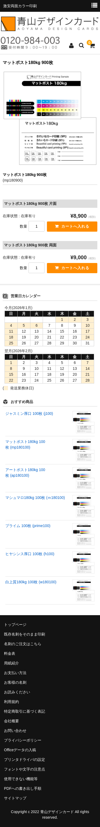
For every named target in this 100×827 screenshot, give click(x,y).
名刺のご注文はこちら (22, 644)
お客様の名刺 (15, 682)
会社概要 (11, 721)
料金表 (9, 653)
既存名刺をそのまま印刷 (24, 634)
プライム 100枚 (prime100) (27, 526)
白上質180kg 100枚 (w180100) (30, 582)
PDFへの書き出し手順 (22, 788)
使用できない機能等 (21, 779)
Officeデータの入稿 (20, 750)
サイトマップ (15, 798)
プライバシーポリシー (22, 740)
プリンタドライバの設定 (24, 759)
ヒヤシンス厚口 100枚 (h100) (29, 554)
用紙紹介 (11, 663)
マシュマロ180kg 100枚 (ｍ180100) (35, 497)
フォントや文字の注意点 (24, 769)
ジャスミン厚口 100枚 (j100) (29, 413)
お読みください (17, 692)
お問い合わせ (15, 730)
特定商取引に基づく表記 (24, 711)
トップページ (15, 624)
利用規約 (11, 702)
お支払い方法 (15, 673)
